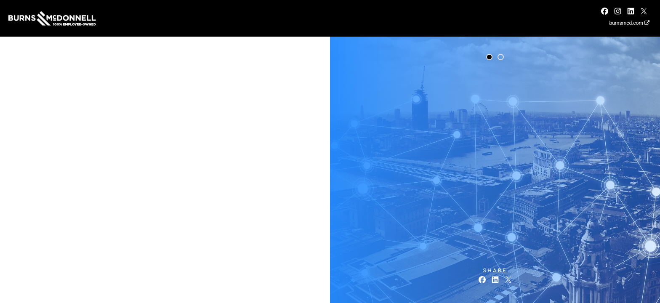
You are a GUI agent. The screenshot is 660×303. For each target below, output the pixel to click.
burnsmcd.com (629, 23)
